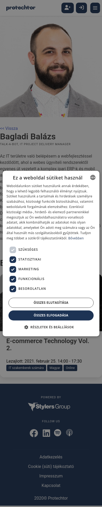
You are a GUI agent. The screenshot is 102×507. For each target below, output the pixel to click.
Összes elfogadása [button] (51, 315)
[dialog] (51, 253)
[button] (51, 327)
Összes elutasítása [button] (51, 302)
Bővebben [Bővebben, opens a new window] (76, 238)
